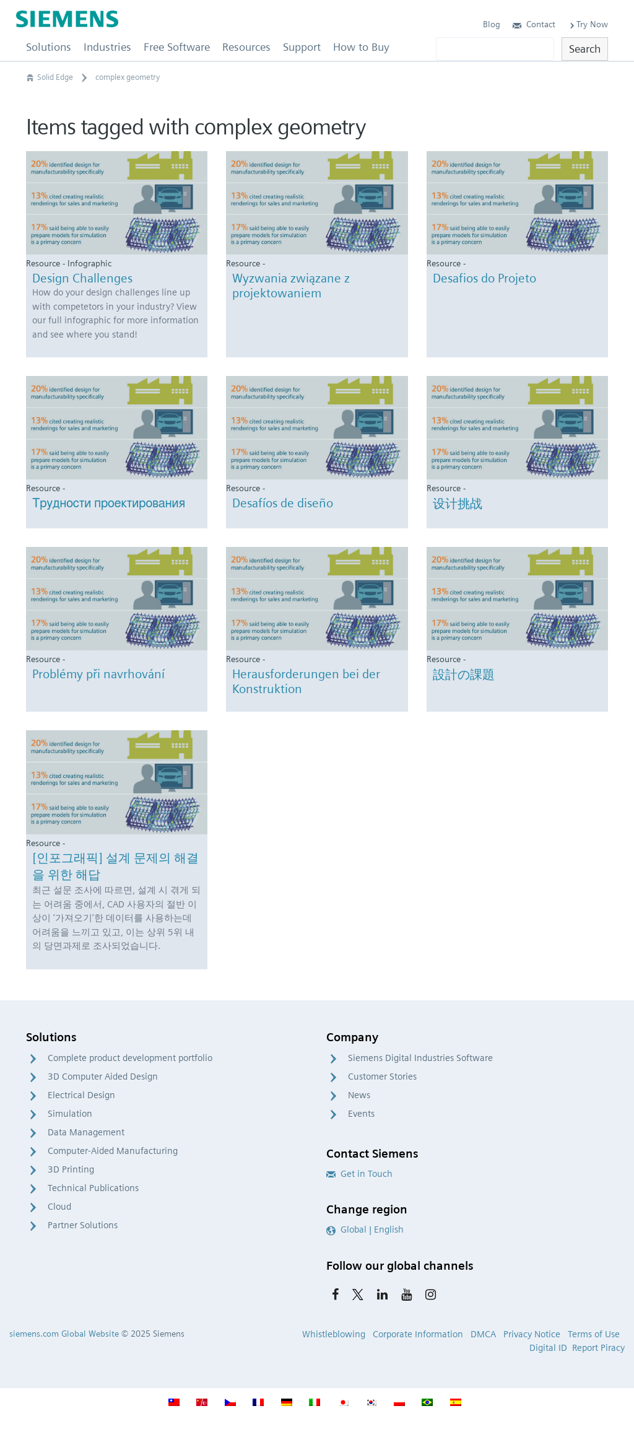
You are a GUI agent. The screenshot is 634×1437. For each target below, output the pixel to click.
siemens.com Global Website (64, 1334)
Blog (491, 24)
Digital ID (548, 1347)
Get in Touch (359, 1173)
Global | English (365, 1229)
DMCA (483, 1334)
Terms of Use (594, 1334)
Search (585, 48)
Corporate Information (418, 1334)
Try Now (588, 24)
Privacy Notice (531, 1334)
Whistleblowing (333, 1334)
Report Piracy (598, 1347)
